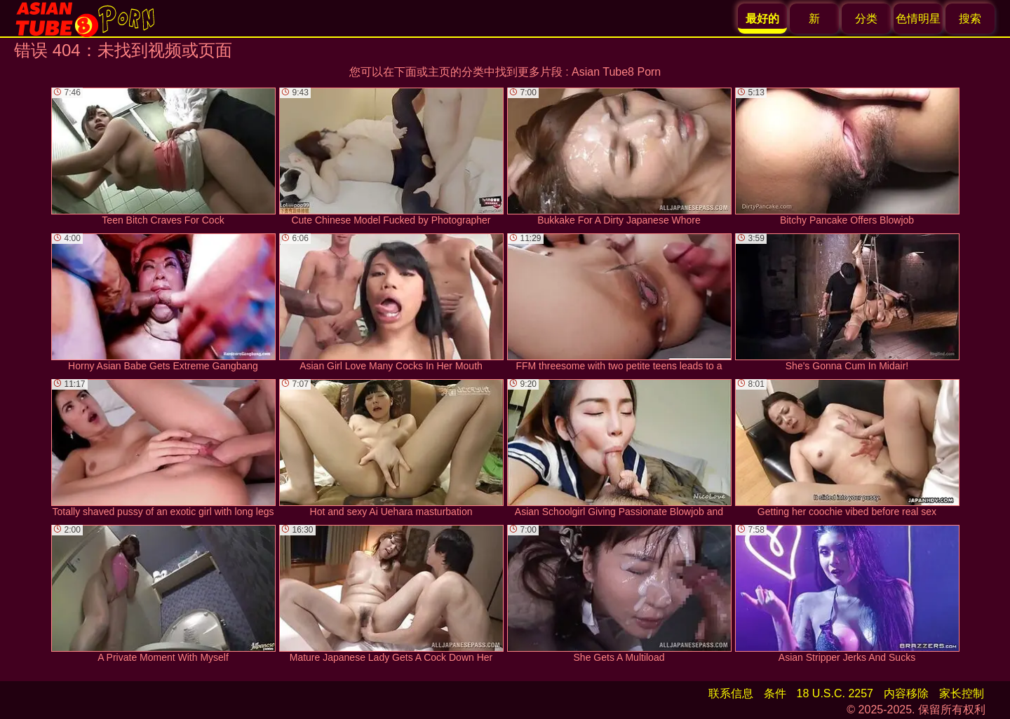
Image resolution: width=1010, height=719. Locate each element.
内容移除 (906, 693)
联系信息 (730, 693)
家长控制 (961, 693)
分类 (866, 19)
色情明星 (918, 19)
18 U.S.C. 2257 (835, 693)
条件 (775, 693)
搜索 (970, 19)
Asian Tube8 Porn (616, 72)
